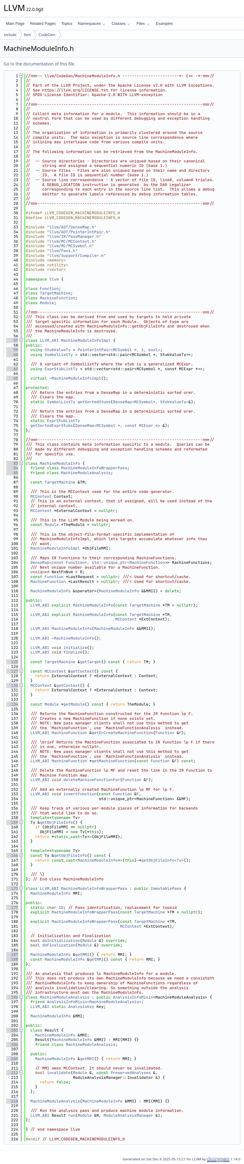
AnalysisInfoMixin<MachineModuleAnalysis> (94, 1001)
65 (12, 378)
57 (12, 340)
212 (12, 1072)
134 (12, 704)
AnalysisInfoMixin (133, 997)
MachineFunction (57, 298)
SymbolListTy (58, 354)
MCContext (41, 496)
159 (12, 822)
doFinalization (58, 945)
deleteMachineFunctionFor (91, 779)
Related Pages (43, 23)
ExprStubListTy (60, 368)
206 (12, 1044)
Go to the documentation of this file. (39, 64)
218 (12, 1101)
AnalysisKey (81, 1006)
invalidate (58, 1072)
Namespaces (91, 23)
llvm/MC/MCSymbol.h (70, 245)
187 (12, 954)
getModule (74, 704)
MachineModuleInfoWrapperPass (94, 468)
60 (12, 354)
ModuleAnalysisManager (128, 1115)
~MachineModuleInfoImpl (75, 378)
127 (12, 671)
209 (12, 1058)
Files (142, 23)
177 (12, 907)
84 (12, 468)
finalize (72, 652)
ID (61, 907)
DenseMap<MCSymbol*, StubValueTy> (151, 401)
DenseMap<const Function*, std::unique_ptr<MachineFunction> (99, 562)
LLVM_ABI (49, 340)
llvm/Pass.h (62, 250)
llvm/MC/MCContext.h (71, 241)
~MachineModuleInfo (73, 638)
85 (12, 472)
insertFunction (79, 794)
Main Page (15, 23)
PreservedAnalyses (131, 1072)
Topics (66, 23)
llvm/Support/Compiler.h (76, 255)
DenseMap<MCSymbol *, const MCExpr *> (117, 425)
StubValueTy (57, 349)
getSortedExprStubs (52, 425)
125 (12, 661)
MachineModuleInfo (60, 463)
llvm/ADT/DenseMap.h (71, 227)
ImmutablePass (166, 888)
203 (12, 1030)
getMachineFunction (113, 760)
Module (47, 302)
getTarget (90, 661)
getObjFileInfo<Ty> (162, 860)
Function (49, 288)
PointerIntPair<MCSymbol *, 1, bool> (119, 349)
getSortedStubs (94, 401)
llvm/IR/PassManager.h (74, 236)
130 (12, 685)
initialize (75, 647)
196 (12, 997)
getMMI (82, 954)
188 (12, 959)
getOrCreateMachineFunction (122, 732)
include (10, 34)
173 (12, 888)
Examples (164, 23)
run (71, 1115)
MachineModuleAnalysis (86, 472)
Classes (121, 23)
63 (12, 368)
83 (12, 463)
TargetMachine (55, 293)
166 (12, 855)
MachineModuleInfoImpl (86, 340)
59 (12, 349)
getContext (82, 671)
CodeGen (46, 34)
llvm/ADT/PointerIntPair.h (78, 231)
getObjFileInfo (56, 822)
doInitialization (61, 940)
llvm (27, 34)
